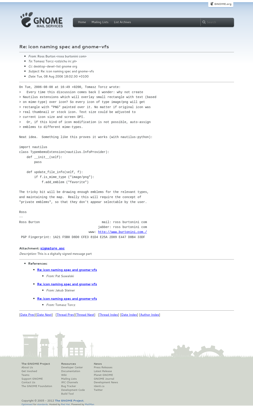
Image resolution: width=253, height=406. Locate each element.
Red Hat (65, 404)
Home (82, 22)
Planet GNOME (103, 375)
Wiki (64, 375)
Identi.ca (99, 386)
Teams (25, 375)
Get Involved (29, 371)
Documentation (70, 371)
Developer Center (72, 367)
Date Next (44, 314)
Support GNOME (32, 378)
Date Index (129, 314)
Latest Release (103, 371)
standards (42, 404)
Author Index (149, 314)
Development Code (73, 389)
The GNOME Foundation (36, 386)
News (98, 363)
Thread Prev (65, 314)
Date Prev (27, 314)
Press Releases (103, 367)
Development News (106, 382)
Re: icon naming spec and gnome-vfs (67, 269)
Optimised (27, 404)
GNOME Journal (104, 378)
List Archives (122, 22)
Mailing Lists (99, 22)
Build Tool (67, 393)
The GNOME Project (35, 363)
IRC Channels (69, 382)
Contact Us (28, 382)
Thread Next (85, 314)
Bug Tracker (68, 386)
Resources (68, 363)
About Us (27, 367)
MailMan (89, 404)
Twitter (98, 389)
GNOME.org (222, 4)
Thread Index (108, 314)
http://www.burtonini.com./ (122, 232)
